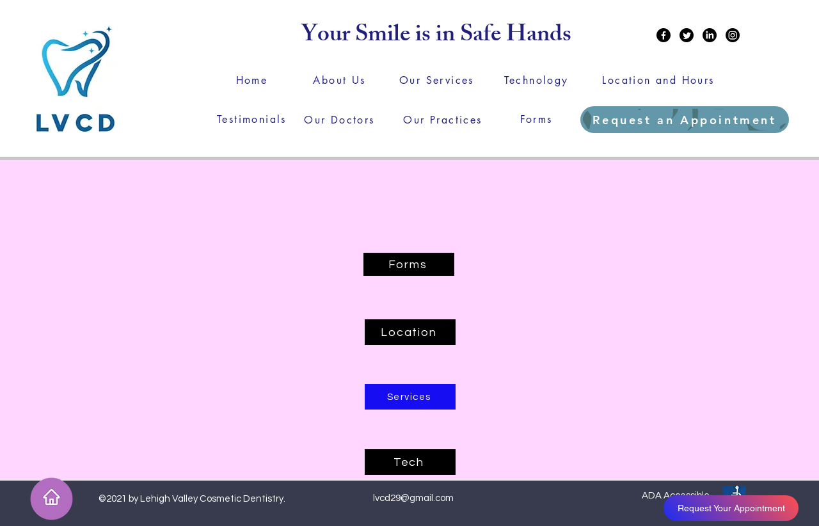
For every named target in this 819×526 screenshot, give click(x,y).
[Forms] (536, 119)
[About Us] (339, 80)
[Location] (410, 332)
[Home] (252, 80)
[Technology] (536, 80)
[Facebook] (663, 35)
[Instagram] (733, 35)
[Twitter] (687, 35)
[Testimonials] (252, 119)
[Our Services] (436, 80)
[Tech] (410, 462)
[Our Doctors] (339, 119)
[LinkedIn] (710, 35)
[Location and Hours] (658, 80)
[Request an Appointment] (684, 119)
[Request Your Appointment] (731, 508)
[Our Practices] (442, 119)
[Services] (410, 397)
